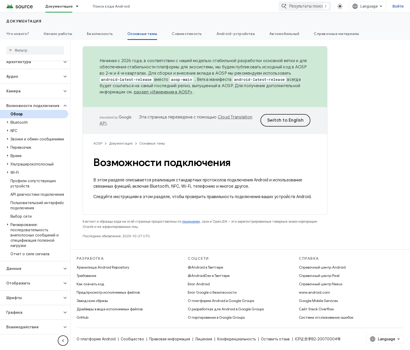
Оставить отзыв (275, 339)
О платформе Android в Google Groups (221, 300)
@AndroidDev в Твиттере (209, 275)
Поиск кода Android (111, 6)
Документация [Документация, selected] (58, 6)
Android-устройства (236, 33)
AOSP (97, 143)
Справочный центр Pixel (319, 275)
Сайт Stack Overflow (316, 309)
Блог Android (199, 284)
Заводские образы (92, 300)
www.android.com (314, 292)
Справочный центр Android (322, 267)
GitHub (82, 317)
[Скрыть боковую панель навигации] (63, 340)
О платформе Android (96, 339)
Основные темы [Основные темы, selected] (142, 33)
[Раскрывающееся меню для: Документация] (79, 6)
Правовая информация (169, 339)
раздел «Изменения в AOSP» (163, 92)
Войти (398, 6)
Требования (86, 275)
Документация (24, 21)
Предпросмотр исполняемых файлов (108, 292)
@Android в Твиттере (205, 267)
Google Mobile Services (318, 300)
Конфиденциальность (236, 339)
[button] (31, 62)
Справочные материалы (336, 33)
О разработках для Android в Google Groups (226, 309)
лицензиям (191, 221)
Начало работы (58, 33)
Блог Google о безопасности (212, 292)
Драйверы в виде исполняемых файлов (110, 309)
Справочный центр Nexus (320, 284)
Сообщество (132, 339)
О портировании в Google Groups (216, 317)
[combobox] (305, 6)
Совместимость (187, 33)
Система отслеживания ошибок (326, 317)
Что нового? (17, 33)
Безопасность (100, 33)
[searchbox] (35, 50)
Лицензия (203, 339)
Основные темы (152, 143)
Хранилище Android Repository (103, 267)
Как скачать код (90, 284)
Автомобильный (284, 33)
